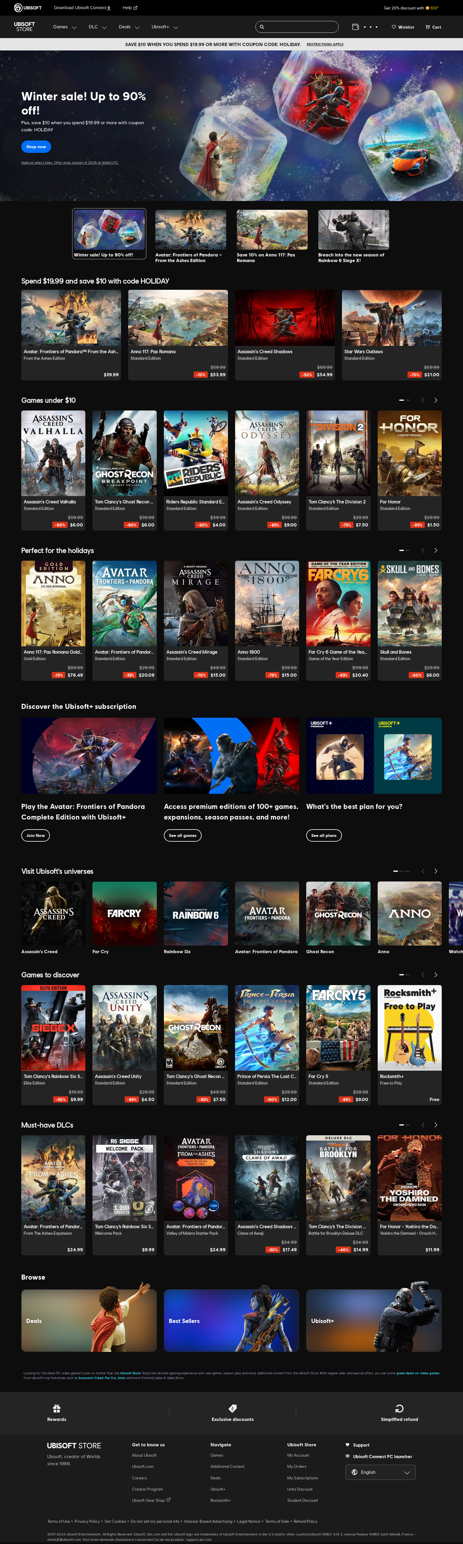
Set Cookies (115, 1523)
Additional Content (227, 1468)
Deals (216, 1479)
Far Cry (110, 1379)
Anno (121, 1379)
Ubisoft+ (218, 1491)
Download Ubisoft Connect (82, 7)
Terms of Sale (277, 1523)
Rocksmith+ (221, 1502)
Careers (139, 1479)
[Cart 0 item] (433, 27)
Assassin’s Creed (91, 1379)
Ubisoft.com (143, 1468)
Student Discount (302, 1502)
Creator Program (147, 1491)
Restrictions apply (325, 44)
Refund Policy (305, 1523)
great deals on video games (418, 1375)
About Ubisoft (144, 1457)
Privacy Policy (87, 1523)
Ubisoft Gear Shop (151, 1501)
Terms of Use (58, 1523)
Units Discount (300, 1491)
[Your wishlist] (403, 27)
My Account (298, 1457)
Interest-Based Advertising (208, 1523)
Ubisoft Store (130, 1375)
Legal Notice (248, 1523)
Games (217, 1457)
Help (130, 7)
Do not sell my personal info (155, 1523)
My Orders (297, 1468)
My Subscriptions (302, 1479)
